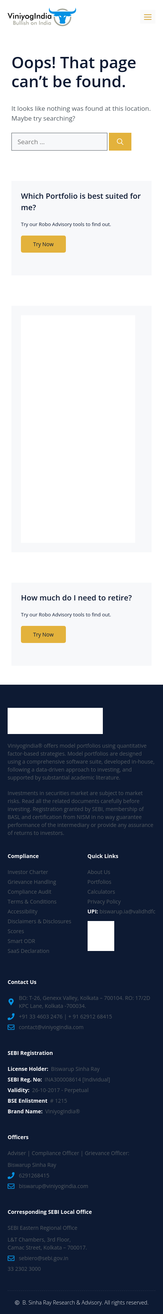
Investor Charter (28, 871)
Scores (16, 931)
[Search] (120, 142)
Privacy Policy (104, 901)
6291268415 (34, 1175)
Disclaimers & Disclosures (39, 921)
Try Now (43, 244)
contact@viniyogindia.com (51, 1027)
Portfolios (100, 881)
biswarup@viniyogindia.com (53, 1186)
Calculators (101, 891)
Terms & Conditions (32, 901)
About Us (99, 871)
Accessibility (22, 911)
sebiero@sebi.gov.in (43, 1258)
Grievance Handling (32, 881)
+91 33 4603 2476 (40, 1016)
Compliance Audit (29, 891)
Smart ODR (21, 941)
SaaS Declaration (29, 950)
